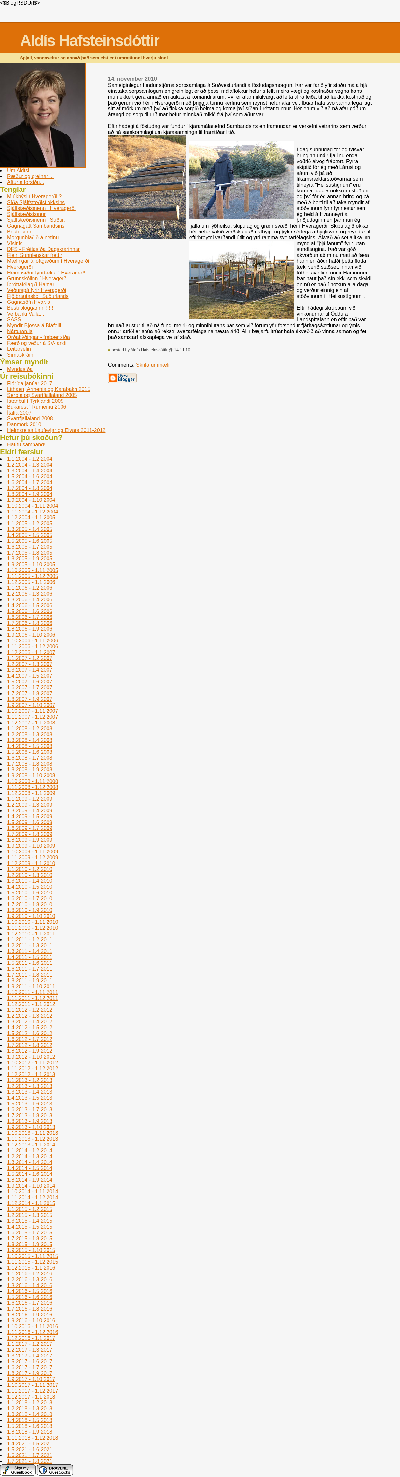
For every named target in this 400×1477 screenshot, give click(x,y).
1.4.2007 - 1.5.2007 (29, 676)
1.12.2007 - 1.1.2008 (31, 722)
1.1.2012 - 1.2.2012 (29, 1010)
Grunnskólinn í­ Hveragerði (37, 278)
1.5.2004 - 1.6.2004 (29, 476)
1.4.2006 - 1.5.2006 (29, 605)
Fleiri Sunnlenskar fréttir (34, 255)
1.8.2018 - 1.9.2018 (29, 1432)
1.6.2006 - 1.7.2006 (29, 617)
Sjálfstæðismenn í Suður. (36, 220)
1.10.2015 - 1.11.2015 (32, 1256)
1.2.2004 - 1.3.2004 (29, 465)
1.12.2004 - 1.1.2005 (31, 517)
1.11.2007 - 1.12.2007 (32, 717)
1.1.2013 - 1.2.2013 (29, 1080)
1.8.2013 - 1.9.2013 (29, 1121)
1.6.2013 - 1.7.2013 (29, 1109)
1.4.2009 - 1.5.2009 (29, 816)
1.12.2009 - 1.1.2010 (31, 863)
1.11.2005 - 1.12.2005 (32, 576)
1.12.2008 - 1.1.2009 (31, 793)
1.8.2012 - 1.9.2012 (29, 1051)
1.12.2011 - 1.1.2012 (31, 1004)
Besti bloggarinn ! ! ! (30, 308)
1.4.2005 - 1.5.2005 (29, 535)
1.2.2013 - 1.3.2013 (29, 1086)
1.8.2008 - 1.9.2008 (29, 769)
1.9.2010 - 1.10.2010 (31, 916)
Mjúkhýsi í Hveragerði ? (34, 196)
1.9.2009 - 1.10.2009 (31, 846)
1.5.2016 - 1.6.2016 (29, 1297)
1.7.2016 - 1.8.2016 (29, 1309)
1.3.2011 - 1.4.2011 (29, 951)
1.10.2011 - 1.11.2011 (32, 992)
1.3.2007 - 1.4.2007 (29, 670)
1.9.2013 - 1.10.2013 (31, 1127)
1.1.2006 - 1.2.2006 (29, 588)
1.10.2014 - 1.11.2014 (32, 1191)
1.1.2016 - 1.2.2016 (29, 1273)
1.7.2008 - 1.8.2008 (29, 764)
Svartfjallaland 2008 (30, 418)
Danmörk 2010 (24, 424)
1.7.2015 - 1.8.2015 (29, 1238)
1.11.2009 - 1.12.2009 (32, 857)
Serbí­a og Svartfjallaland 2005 (42, 395)
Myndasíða (20, 369)
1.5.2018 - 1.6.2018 (29, 1426)
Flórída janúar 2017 (29, 383)
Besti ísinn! (20, 231)
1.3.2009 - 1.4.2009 (29, 810)
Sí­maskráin (20, 355)
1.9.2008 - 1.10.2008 (31, 775)
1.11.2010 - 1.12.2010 (32, 928)
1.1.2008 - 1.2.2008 (29, 728)
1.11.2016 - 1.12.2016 (32, 1332)
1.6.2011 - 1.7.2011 (29, 969)
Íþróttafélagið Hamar (30, 284)
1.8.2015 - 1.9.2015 (29, 1244)
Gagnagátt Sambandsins (35, 226)
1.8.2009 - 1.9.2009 (29, 840)
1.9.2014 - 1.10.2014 (31, 1186)
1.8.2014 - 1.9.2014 (29, 1180)
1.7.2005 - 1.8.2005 (29, 553)
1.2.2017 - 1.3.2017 (29, 1350)
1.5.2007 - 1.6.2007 (29, 681)
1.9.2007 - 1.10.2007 (31, 705)
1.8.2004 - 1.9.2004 (29, 494)
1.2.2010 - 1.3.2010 (29, 875)
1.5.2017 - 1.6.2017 (29, 1361)
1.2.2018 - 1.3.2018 (29, 1408)
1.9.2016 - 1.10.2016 (31, 1320)
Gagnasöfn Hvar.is (28, 302)
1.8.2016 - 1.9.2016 (29, 1314)
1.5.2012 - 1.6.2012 (29, 1033)
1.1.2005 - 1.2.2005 (29, 523)
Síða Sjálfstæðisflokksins (36, 202)
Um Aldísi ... (21, 170)
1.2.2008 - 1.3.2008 (29, 734)
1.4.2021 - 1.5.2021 (29, 1443)
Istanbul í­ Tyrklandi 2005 (35, 401)
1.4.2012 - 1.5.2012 (29, 1027)
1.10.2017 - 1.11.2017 (32, 1385)
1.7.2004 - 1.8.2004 (29, 488)
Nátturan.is (19, 331)
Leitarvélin (19, 349)
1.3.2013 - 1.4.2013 (29, 1092)
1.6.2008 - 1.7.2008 (29, 758)
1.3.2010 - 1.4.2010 (29, 881)
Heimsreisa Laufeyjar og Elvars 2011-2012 (56, 430)
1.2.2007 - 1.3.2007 (29, 664)
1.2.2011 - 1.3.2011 (29, 945)
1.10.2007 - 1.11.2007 (32, 711)
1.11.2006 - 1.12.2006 (32, 646)
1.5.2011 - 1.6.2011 (29, 963)
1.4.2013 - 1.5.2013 (29, 1098)
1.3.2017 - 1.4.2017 (29, 1355)
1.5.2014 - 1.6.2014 (29, 1174)
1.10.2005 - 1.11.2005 (32, 570)
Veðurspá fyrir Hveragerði (36, 290)
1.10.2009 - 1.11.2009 (32, 851)
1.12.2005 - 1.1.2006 (31, 582)
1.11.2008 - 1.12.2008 (32, 787)
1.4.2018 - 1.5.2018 (29, 1420)
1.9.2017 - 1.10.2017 (31, 1379)
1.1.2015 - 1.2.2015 (29, 1209)
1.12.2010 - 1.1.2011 (31, 933)
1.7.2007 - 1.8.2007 (29, 693)
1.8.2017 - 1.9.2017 (29, 1373)
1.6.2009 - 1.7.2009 (29, 828)
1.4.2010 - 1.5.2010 (29, 887)
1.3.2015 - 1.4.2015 (29, 1221)
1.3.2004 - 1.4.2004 (29, 470)
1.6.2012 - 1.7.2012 (29, 1039)
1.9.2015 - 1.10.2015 (31, 1250)
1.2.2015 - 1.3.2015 (29, 1215)
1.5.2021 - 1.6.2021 (29, 1449)
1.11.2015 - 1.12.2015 (32, 1262)
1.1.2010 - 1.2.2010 (29, 869)
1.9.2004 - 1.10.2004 (31, 500)
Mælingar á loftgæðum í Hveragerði (48, 261)
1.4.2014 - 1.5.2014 (29, 1168)
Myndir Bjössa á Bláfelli (34, 325)
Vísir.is (14, 243)
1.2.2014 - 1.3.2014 (29, 1156)
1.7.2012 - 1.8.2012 (29, 1045)
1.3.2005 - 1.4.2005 (29, 529)
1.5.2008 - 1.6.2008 (29, 752)
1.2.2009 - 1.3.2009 (29, 805)
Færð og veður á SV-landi (36, 343)
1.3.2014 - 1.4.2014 (29, 1162)
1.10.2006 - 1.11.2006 (32, 640)
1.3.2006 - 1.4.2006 (29, 599)
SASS (14, 319)
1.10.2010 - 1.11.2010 (32, 922)
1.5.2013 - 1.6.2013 (29, 1103)
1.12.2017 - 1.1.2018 (31, 1397)
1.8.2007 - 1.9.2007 (29, 699)
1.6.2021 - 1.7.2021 (29, 1455)
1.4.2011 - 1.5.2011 (29, 957)
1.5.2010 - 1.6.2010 (29, 892)
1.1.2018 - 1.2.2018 (29, 1402)
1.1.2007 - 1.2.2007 (29, 658)
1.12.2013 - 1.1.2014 (31, 1144)
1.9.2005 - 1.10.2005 (31, 564)
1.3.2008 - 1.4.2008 (29, 740)
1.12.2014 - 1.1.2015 (31, 1203)
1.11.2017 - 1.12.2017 (32, 1391)
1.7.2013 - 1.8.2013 (29, 1115)
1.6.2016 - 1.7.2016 (29, 1303)
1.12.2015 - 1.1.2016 (31, 1268)
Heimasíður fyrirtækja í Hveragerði (47, 272)
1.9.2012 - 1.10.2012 (31, 1057)
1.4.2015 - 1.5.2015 (29, 1227)
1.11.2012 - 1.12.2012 (32, 1068)
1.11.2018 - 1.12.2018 (32, 1438)
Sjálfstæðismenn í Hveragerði (41, 208)
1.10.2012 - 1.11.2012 (32, 1062)
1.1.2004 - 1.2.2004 (29, 459)
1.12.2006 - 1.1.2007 (31, 652)
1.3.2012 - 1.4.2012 (29, 1021)
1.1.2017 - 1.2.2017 (29, 1344)
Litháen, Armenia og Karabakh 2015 (48, 389)
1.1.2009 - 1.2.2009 (29, 799)
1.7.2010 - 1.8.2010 (29, 904)
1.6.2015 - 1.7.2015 (29, 1232)
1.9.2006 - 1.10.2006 (31, 635)
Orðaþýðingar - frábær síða (38, 337)
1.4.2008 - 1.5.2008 (29, 746)
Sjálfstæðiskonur (26, 214)
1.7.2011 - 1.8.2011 (29, 975)
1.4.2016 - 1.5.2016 (29, 1291)
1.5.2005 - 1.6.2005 (29, 541)
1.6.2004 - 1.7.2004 (29, 482)
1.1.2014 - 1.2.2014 (29, 1150)
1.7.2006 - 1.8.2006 (29, 623)
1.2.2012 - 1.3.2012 (29, 1016)
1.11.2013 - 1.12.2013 (32, 1139)
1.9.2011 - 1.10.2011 (31, 986)
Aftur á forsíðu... (25, 182)
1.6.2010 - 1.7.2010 (29, 898)
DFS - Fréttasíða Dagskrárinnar (43, 249)
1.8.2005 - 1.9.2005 (29, 558)
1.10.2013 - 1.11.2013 (32, 1133)
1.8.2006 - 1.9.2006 (29, 629)
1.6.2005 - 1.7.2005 (29, 547)
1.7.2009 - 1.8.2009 (29, 834)
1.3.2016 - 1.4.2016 (29, 1285)
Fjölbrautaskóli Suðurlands (38, 296)
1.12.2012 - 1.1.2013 (31, 1074)
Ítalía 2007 (19, 412)
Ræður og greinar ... (30, 176)
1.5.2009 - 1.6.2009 (29, 822)
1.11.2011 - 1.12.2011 (32, 998)
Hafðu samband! (26, 444)
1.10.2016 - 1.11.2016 (32, 1326)
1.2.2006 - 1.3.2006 (29, 594)
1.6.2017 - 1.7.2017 (29, 1367)
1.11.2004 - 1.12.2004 (32, 511)
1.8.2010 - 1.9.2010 (29, 910)
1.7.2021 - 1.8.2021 (29, 1461)
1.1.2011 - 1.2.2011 (29, 939)
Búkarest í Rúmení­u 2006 (36, 407)
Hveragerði (20, 267)
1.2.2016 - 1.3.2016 (29, 1279)
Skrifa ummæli (152, 365)
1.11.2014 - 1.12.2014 (32, 1197)
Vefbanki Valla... (25, 313)
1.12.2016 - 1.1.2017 (31, 1338)
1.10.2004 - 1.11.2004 (32, 506)
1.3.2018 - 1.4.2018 (29, 1414)
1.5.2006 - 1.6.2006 (29, 611)
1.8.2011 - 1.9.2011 (29, 980)
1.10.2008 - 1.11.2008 (32, 781)
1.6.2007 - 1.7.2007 (29, 687)
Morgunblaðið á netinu (33, 237)
